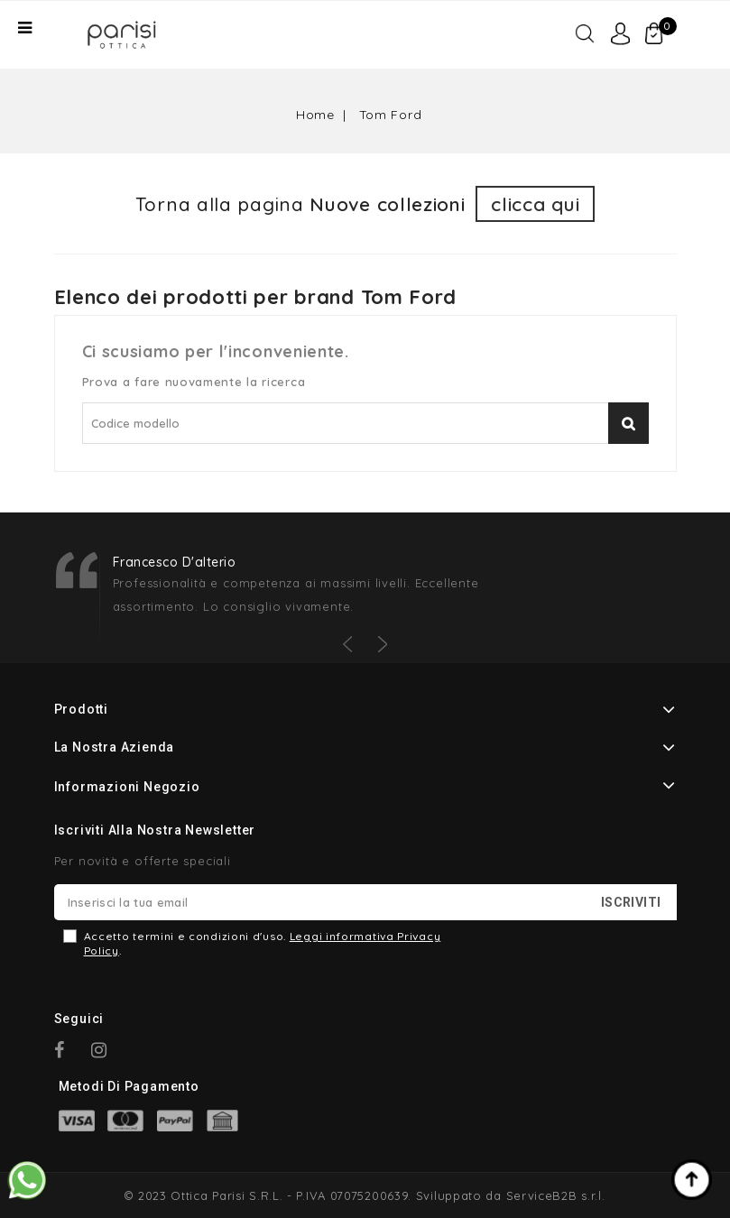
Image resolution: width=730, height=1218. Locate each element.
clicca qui (535, 204)
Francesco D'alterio (174, 562)
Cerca (628, 423)
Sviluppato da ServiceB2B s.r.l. (510, 1195)
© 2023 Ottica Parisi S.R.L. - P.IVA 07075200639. (268, 1195)
